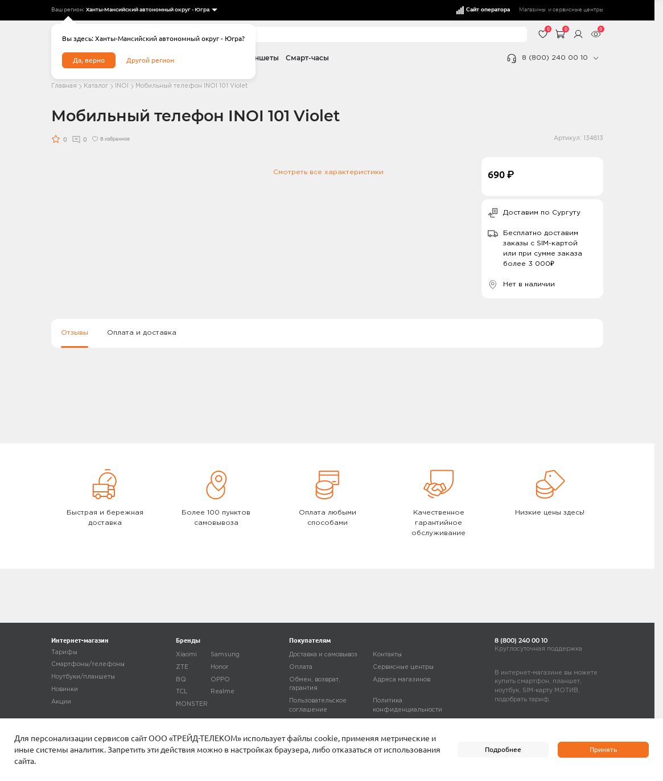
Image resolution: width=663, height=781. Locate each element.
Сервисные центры (403, 667)
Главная (64, 86)
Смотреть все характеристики (328, 172)
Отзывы (74, 333)
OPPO (220, 680)
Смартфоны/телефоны (88, 664)
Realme (222, 691)
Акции (61, 702)
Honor (219, 667)
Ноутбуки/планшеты (83, 677)
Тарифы (64, 652)
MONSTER (192, 704)
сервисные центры (578, 10)
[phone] (595, 58)
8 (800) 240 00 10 (555, 58)
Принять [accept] (603, 749)
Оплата (300, 667)
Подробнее (503, 749)
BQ (181, 680)
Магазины (532, 10)
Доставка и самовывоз (323, 654)
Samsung (225, 654)
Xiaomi (186, 654)
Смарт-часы (307, 58)
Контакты (387, 654)
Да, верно (89, 60)
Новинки (64, 689)
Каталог (96, 86)
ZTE (182, 667)
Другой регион (150, 60)
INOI (122, 86)
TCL (182, 691)
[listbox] (151, 10)
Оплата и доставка (141, 333)
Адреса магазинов (401, 680)
